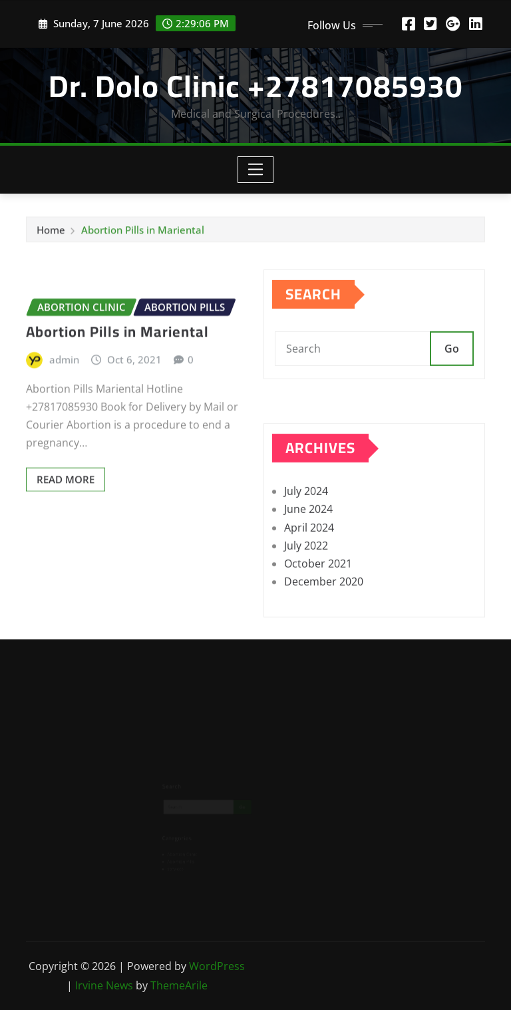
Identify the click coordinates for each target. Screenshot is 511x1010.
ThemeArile (179, 985)
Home (51, 232)
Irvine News (104, 985)
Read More (65, 505)
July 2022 (306, 570)
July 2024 (306, 515)
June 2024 (308, 533)
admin (64, 385)
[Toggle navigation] (256, 169)
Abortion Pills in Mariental (142, 232)
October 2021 (318, 588)
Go (451, 362)
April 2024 (309, 551)
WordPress (217, 966)
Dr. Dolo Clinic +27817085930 (256, 85)
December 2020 (323, 606)
